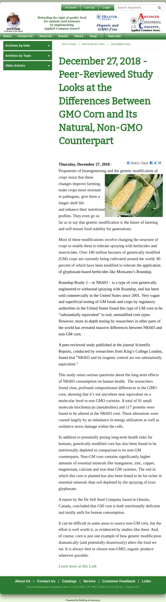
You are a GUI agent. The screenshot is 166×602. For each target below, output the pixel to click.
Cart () (89, 7)
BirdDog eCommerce (89, 600)
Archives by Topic (18, 55)
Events (63, 36)
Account (70, 7)
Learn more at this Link (78, 566)
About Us (45, 36)
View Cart (114, 36)
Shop (93, 36)
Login (106, 7)
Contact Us (25, 36)
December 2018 (120, 44)
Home (7, 36)
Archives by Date (93, 44)
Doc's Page (69, 44)
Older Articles (15, 65)
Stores (78, 36)
